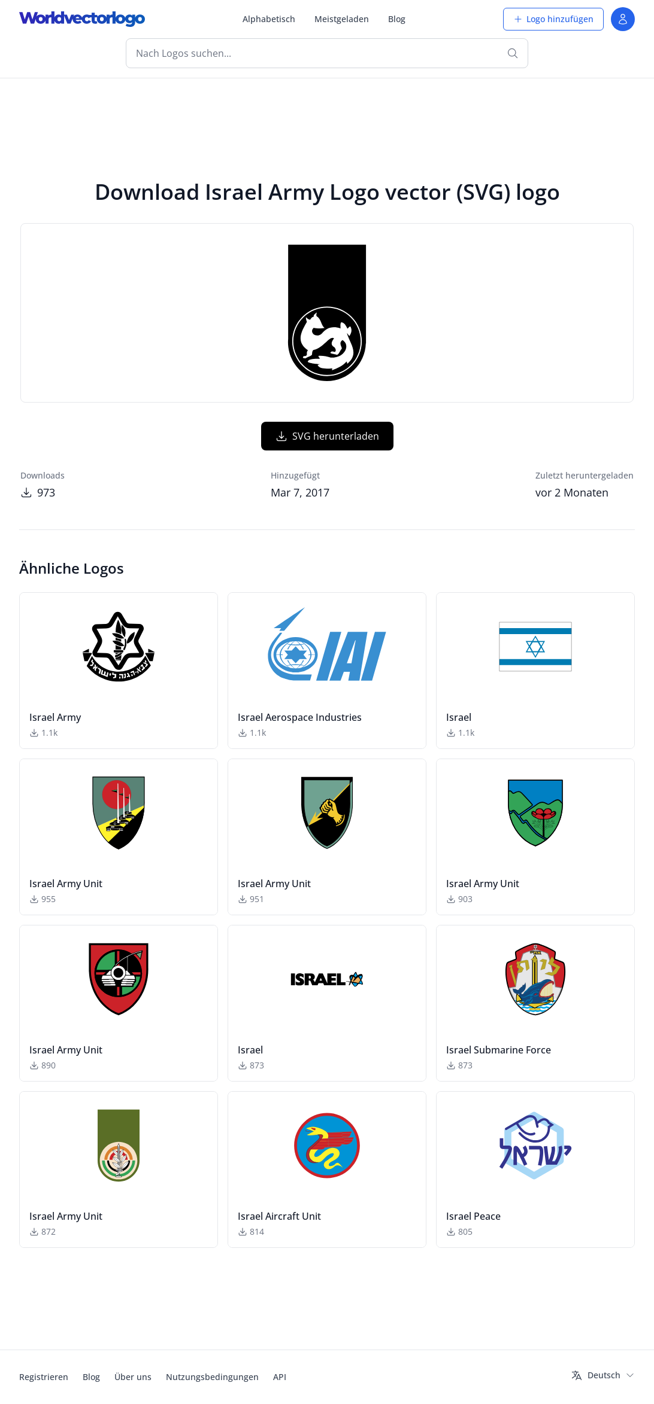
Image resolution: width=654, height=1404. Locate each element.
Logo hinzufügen (553, 19)
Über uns (133, 1376)
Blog (396, 19)
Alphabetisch (269, 19)
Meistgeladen (341, 19)
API (279, 1376)
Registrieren (43, 1376)
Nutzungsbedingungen (212, 1376)
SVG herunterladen (327, 436)
